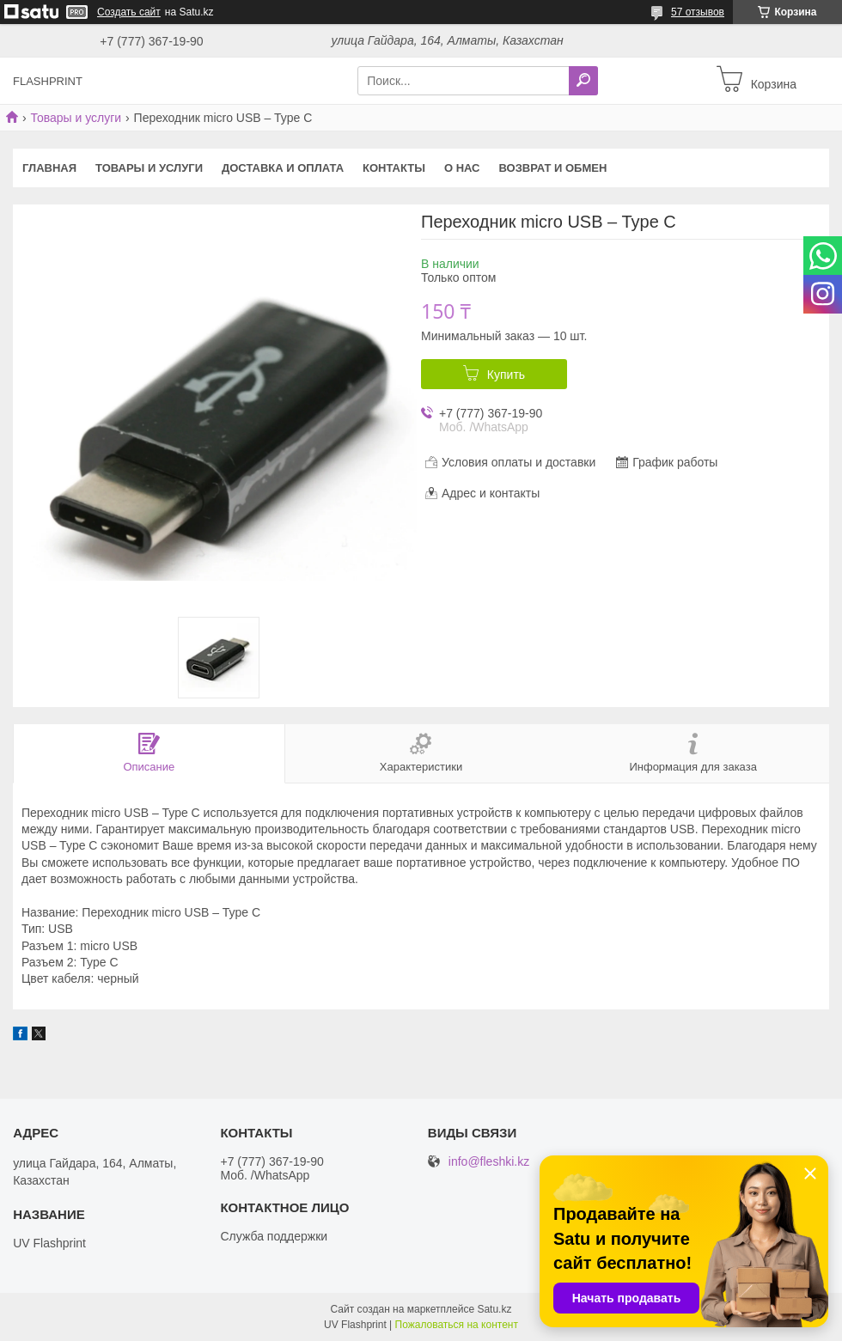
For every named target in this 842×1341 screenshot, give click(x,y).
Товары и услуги (75, 118)
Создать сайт (129, 12)
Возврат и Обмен (553, 168)
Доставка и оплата (283, 168)
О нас (462, 168)
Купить (506, 374)
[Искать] (583, 80)
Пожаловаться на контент (456, 1325)
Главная (49, 168)
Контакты (394, 168)
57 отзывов (697, 12)
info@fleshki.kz (488, 1161)
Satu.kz (494, 1309)
